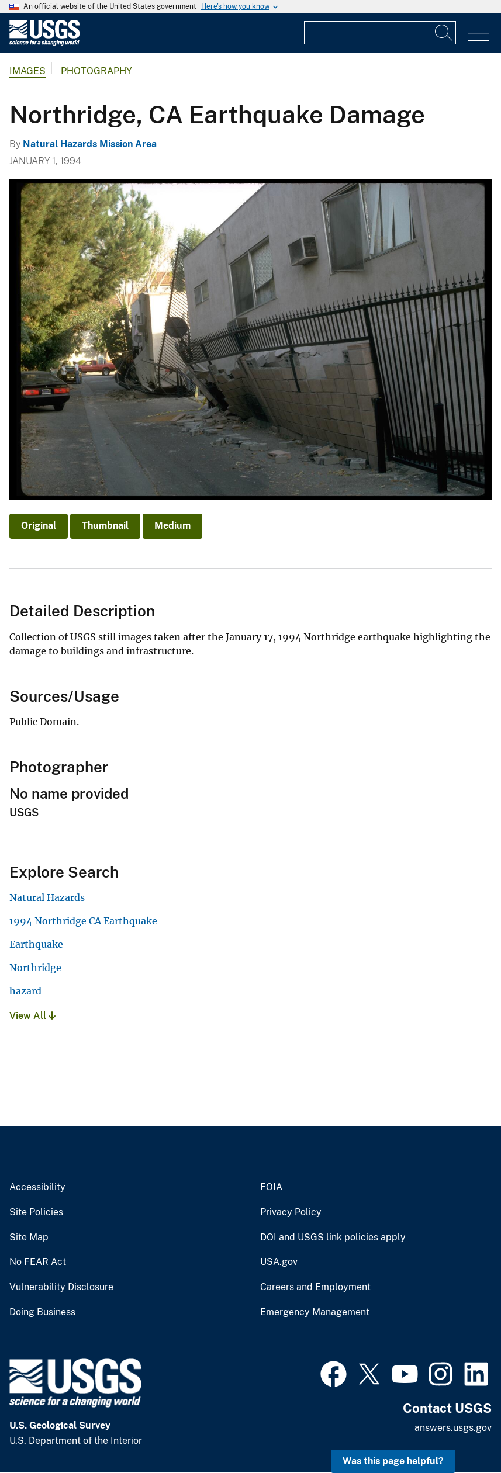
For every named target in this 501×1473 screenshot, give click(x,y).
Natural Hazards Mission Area (90, 144)
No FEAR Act (37, 1262)
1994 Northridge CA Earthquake (83, 921)
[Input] (380, 32)
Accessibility (37, 1187)
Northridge (35, 967)
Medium (172, 525)
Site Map (29, 1237)
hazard (25, 991)
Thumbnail (105, 525)
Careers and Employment (315, 1287)
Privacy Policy (291, 1212)
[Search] (444, 32)
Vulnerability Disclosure (61, 1287)
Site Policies (36, 1212)
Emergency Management (314, 1312)
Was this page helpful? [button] (393, 1461)
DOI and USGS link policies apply (333, 1237)
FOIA (271, 1187)
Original (38, 525)
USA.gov (279, 1262)
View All (32, 1015)
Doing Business (42, 1312)
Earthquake (36, 944)
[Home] (44, 42)
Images (27, 71)
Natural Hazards (47, 897)
